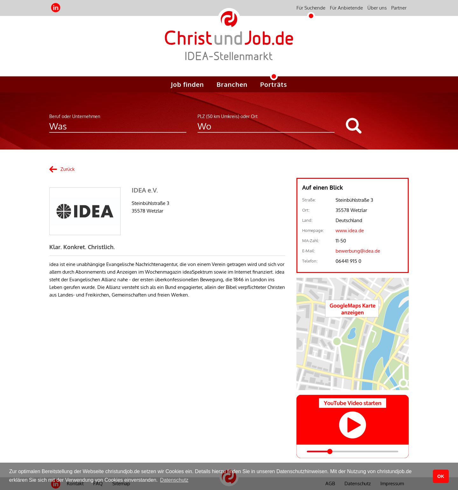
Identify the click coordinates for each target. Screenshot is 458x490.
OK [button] (440, 476)
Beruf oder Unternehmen (74, 116)
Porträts (273, 84)
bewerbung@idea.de (358, 251)
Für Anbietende (346, 8)
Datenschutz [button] (174, 480)
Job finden (187, 84)
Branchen (232, 84)
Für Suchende (310, 8)
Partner (398, 8)
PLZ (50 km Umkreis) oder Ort (228, 116)
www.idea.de (350, 231)
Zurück (67, 169)
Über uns (377, 8)
